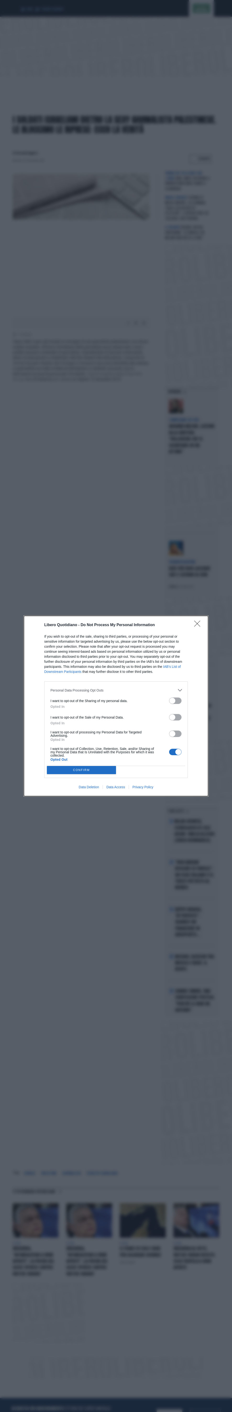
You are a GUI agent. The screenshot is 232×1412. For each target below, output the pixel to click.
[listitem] (116, 690)
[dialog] (116, 706)
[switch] (175, 700)
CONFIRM (81, 770)
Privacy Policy (143, 787)
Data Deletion (89, 787)
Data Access (115, 787)
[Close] (198, 625)
